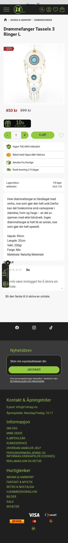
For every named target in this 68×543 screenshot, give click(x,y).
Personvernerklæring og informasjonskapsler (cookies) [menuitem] (31, 454)
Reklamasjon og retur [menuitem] (24, 461)
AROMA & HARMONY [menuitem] (20, 477)
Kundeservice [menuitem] (17, 443)
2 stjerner (10, 269)
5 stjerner (20, 269)
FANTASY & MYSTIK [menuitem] (20, 482)
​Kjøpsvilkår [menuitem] (16, 438)
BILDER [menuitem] (11, 496)
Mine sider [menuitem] (14, 433)
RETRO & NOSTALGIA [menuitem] (20, 487)
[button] (6, 9)
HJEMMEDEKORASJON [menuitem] (22, 491)
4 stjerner (16, 269)
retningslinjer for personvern (27, 381)
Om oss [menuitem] (12, 428)
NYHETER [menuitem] (13, 506)
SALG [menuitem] (10, 501)
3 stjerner (13, 269)
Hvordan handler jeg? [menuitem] (24, 448)
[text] (11, 111)
